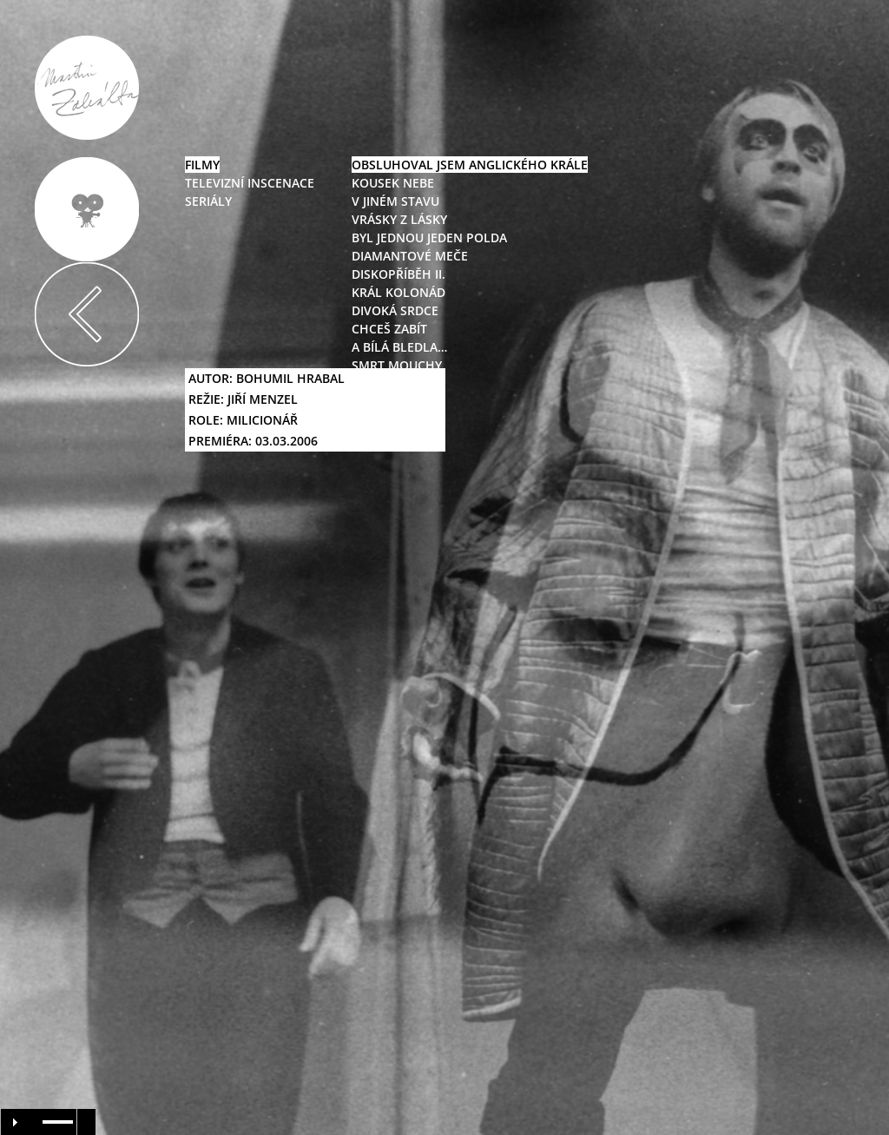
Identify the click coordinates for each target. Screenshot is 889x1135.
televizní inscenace (249, 183)
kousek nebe (393, 183)
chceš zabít (389, 328)
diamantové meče (410, 255)
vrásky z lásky (399, 219)
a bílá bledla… (399, 347)
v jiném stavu (395, 201)
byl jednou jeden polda (429, 237)
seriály (208, 201)
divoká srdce (395, 310)
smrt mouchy (397, 365)
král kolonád (398, 292)
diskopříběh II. (398, 274)
